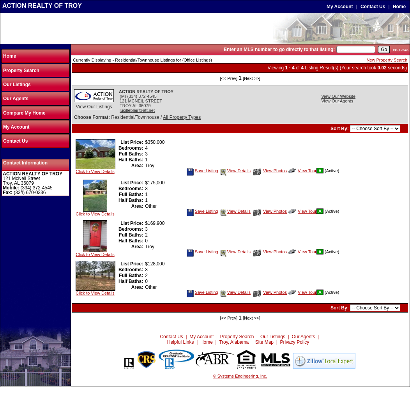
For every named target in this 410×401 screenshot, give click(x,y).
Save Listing (202, 170)
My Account (340, 6)
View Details (235, 170)
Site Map (264, 342)
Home (399, 6)
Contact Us (373, 6)
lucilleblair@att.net (137, 110)
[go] (384, 49)
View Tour (302, 170)
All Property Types (182, 117)
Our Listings (17, 84)
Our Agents (15, 98)
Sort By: (340, 128)
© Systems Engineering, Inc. (240, 376)
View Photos (270, 170)
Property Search (21, 70)
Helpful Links (180, 342)
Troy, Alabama (234, 342)
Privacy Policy (294, 342)
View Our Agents (337, 101)
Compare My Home (24, 113)
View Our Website (338, 96)
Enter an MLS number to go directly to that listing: (279, 49)
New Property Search (386, 60)
